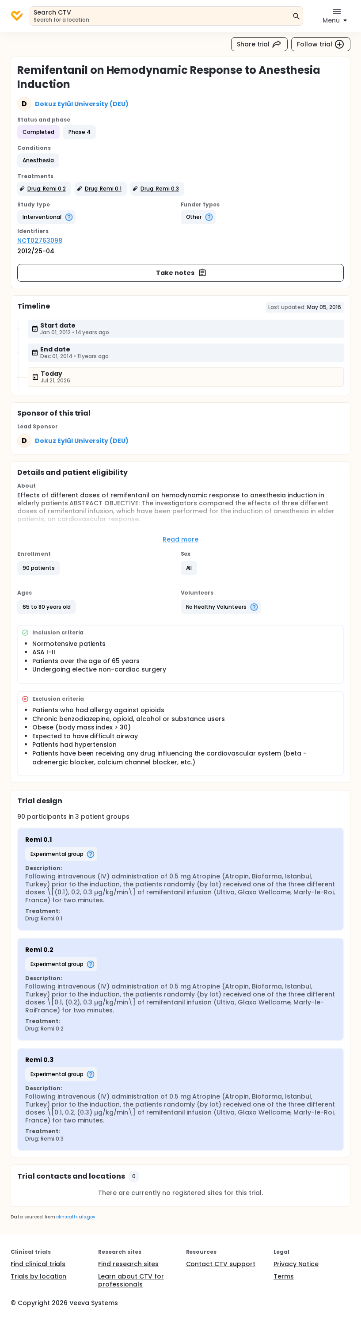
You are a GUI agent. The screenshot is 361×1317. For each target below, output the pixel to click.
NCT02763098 (39, 240)
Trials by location (38, 1276)
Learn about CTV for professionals (130, 1280)
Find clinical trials (38, 1264)
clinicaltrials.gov (75, 1217)
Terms (284, 1276)
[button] (38, 160)
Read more (180, 539)
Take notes (181, 272)
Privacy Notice (296, 1264)
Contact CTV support (220, 1264)
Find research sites (128, 1264)
